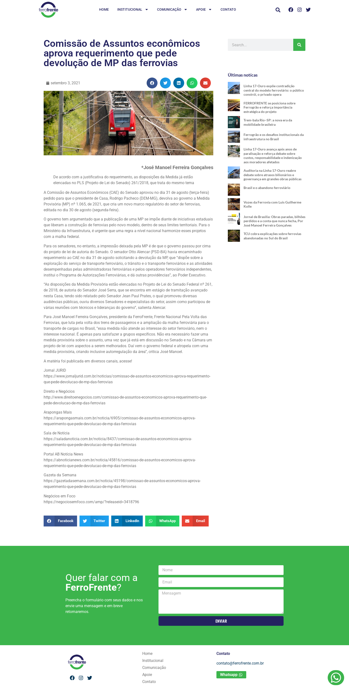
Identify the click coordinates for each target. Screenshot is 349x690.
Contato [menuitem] (228, 9)
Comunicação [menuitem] (172, 10)
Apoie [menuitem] (204, 10)
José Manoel (171, 351)
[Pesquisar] (299, 45)
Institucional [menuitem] (133, 10)
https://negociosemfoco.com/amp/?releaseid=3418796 (91, 502)
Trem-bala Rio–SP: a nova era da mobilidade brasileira (268, 122)
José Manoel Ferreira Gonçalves (80, 316)
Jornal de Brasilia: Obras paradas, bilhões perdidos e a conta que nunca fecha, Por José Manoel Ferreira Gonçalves (274, 221)
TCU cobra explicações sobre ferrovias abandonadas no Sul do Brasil (272, 236)
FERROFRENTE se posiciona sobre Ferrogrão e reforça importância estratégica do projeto (269, 107)
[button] (278, 10)
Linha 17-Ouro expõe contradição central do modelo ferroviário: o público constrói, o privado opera (274, 90)
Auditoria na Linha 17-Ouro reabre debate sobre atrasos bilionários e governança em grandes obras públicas (272, 174)
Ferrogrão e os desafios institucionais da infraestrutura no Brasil (274, 137)
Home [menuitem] (104, 9)
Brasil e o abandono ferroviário (267, 188)
